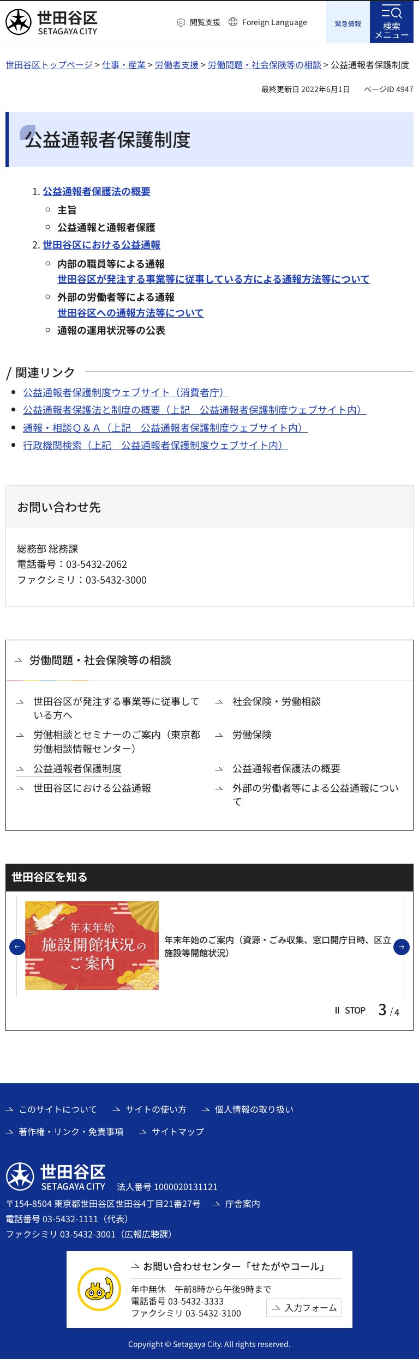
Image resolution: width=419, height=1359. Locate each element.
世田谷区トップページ (49, 62)
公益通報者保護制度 (77, 766)
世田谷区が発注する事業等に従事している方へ (116, 706)
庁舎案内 (242, 1202)
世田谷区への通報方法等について (130, 311)
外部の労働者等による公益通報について (315, 792)
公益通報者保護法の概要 (97, 189)
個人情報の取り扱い (254, 1108)
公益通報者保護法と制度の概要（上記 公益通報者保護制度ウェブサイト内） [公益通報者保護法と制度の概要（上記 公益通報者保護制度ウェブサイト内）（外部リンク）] (195, 408)
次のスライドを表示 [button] (409, 946)
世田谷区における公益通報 (101, 243)
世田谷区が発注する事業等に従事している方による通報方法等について (213, 277)
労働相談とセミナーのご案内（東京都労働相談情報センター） (116, 740)
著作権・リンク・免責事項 (71, 1130)
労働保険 (252, 733)
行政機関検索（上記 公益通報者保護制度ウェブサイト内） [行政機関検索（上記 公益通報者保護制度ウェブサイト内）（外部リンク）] (155, 443)
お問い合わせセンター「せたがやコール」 (236, 1265)
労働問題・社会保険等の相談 (264, 62)
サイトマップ (178, 1130)
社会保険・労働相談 (276, 699)
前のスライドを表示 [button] (25, 946)
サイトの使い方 (156, 1108)
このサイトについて (58, 1108)
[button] (198, 22)
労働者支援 (177, 62)
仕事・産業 (124, 62)
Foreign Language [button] (274, 21)
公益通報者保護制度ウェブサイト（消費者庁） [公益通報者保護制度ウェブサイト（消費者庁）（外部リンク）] (126, 391)
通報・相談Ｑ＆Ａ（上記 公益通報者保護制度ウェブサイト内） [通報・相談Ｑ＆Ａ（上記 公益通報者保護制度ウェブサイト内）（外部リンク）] (165, 425)
